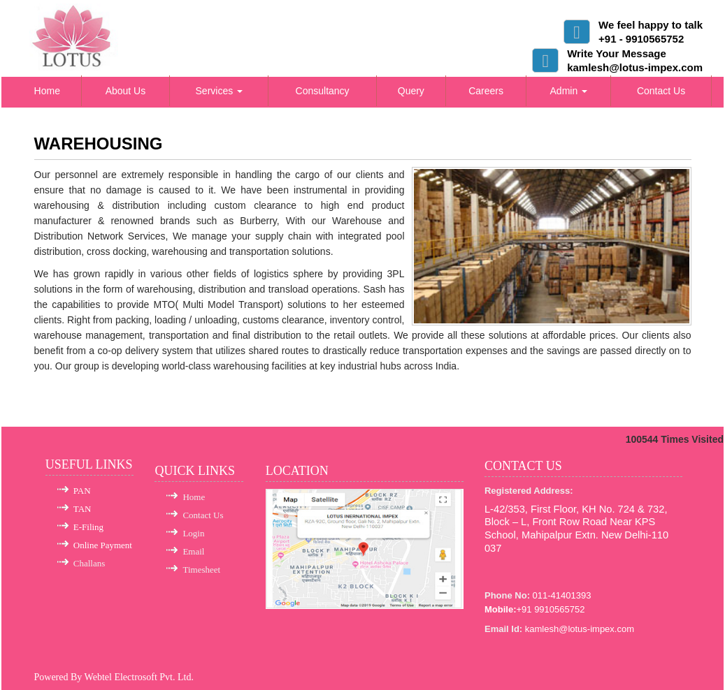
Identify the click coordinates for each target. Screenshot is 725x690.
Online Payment (102, 545)
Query (411, 90)
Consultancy (323, 90)
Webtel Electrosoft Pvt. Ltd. (139, 677)
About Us (126, 90)
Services (219, 90)
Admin (569, 90)
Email (193, 551)
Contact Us (661, 90)
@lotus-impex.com (596, 629)
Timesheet (201, 569)
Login (193, 533)
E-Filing (88, 527)
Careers (485, 90)
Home (47, 90)
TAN (82, 509)
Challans (89, 563)
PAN (82, 490)
